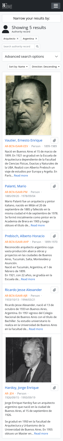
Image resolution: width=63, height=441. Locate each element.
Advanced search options (24, 56)
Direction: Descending (44, 66)
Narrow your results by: (31, 18)
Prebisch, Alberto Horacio (25, 236)
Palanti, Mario (15, 186)
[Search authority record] (18, 46)
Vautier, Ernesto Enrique (23, 140)
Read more (21, 175)
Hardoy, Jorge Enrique (22, 388)
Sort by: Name (17, 66)
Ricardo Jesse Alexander (23, 290)
